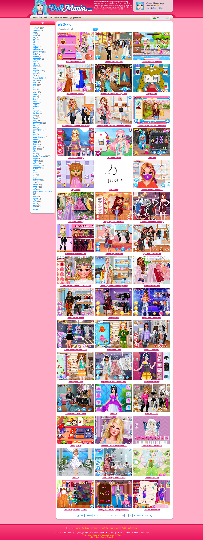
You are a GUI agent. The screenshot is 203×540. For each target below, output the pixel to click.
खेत (34, 154)
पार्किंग (35, 201)
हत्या (34, 87)
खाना (34, 149)
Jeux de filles (115, 535)
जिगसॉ (35, 187)
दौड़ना (34, 64)
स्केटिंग (35, 163)
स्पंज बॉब (36, 57)
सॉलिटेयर (36, 140)
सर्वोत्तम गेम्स (47, 18)
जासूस (35, 159)
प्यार (34, 170)
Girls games (87, 535)
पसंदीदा (148, 8)
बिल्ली (34, 99)
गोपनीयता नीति (95, 528)
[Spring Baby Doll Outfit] (113, 238)
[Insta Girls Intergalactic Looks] (75, 334)
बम (34, 38)
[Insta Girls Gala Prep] (151, 270)
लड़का (34, 68)
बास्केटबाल (36, 49)
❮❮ (79, 516)
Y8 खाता (36, 166)
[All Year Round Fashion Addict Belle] (151, 110)
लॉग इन (154, 8)
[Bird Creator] (113, 174)
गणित (34, 151)
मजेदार (35, 92)
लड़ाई (34, 196)
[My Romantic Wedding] (75, 78)
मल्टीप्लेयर (36, 106)
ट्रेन (34, 177)
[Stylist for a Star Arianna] (151, 302)
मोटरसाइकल (37, 180)
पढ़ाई (34, 83)
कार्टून (34, 90)
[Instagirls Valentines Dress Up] (151, 206)
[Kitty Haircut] (75, 174)
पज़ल (34, 85)
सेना (34, 132)
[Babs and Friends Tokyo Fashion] (113, 430)
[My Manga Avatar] (113, 142)
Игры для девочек (101, 535)
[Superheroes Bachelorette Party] (113, 366)
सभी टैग (35, 210)
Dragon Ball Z (38, 78)
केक (34, 40)
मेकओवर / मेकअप (39, 156)
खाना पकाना (37, 123)
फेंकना (35, 118)
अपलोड (77, 528)
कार (34, 175)
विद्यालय (35, 161)
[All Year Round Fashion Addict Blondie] (75, 270)
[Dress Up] (113, 398)
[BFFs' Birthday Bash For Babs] (113, 462)
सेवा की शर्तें (85, 528)
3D (34, 33)
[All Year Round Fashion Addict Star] (75, 110)
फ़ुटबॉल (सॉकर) (38, 52)
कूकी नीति (105, 528)
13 (126, 516)
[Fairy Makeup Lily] (151, 462)
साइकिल (35, 185)
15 (134, 516)
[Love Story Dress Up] (75, 142)
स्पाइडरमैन (36, 104)
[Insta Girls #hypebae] (75, 302)
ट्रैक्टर (34, 97)
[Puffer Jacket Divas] (151, 334)
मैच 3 (34, 125)
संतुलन (35, 144)
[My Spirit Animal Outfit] (151, 238)
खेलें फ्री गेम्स (94, 537)
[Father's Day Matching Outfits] (75, 494)
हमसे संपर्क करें (132, 528)
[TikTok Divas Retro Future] (75, 398)
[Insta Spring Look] (75, 366)
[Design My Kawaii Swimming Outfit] (113, 270)
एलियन (35, 102)
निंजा (34, 116)
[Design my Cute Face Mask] (113, 206)
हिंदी (156, 18)
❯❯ (148, 516)
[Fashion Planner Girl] (151, 494)
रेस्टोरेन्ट (35, 111)
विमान (35, 128)
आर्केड (35, 35)
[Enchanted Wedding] (75, 206)
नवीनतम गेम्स (37, 18)
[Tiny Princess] (151, 78)
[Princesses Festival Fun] (75, 46)
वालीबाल (35, 47)
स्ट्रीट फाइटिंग (37, 59)
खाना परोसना (37, 130)
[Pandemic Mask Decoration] (151, 174)
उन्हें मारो (35, 199)
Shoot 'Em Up (38, 137)
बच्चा (34, 80)
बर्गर (34, 42)
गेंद (34, 45)
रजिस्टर (161, 8)
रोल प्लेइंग (36, 113)
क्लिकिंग (35, 66)
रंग (33, 173)
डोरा (34, 76)
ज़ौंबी (34, 189)
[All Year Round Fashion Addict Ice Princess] (113, 110)
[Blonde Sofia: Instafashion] (75, 238)
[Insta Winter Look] (113, 334)
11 (119, 516)
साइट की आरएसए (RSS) (118, 528)
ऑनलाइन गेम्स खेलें (106, 537)
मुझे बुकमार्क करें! (75, 18)
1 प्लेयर (35, 28)
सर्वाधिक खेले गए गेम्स (60, 18)
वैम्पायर (35, 95)
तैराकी (35, 54)
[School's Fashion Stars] (113, 46)
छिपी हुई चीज (37, 168)
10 (115, 516)
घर (33, 109)
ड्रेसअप (35, 147)
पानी (34, 121)
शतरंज (35, 73)
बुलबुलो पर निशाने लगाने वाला (42, 192)
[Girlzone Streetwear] (151, 366)
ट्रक (34, 182)
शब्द (34, 204)
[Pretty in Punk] (113, 302)
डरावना (35, 142)
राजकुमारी (36, 71)
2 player (36, 30)
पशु (34, 206)
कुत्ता (34, 61)
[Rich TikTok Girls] (151, 398)
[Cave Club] (151, 142)
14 (130, 516)
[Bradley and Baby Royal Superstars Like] (113, 494)
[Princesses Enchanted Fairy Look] (113, 78)
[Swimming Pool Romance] (151, 46)
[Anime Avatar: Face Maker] (151, 430)
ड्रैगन (34, 135)
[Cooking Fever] (75, 430)
